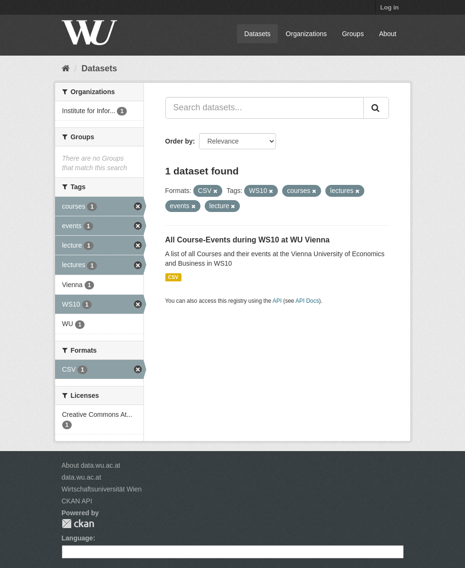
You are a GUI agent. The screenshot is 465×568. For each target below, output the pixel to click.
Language (77, 538)
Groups (353, 34)
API (277, 301)
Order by (179, 141)
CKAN (78, 524)
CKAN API (77, 501)
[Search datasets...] (264, 108)
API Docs (307, 301)
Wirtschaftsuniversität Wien (102, 489)
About (388, 34)
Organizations (306, 34)
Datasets (257, 34)
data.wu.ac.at (81, 477)
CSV (173, 277)
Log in (389, 7)
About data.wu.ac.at (91, 465)
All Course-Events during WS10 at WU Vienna (247, 240)
